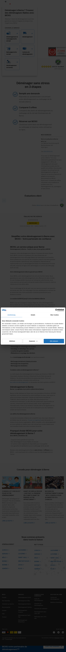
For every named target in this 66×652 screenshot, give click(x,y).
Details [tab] (33, 315)
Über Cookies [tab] (54, 315)
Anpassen (33, 341)
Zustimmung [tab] (11, 315)
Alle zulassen (54, 341)
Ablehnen (12, 341)
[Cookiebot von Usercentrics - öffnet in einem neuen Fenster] (56, 310)
